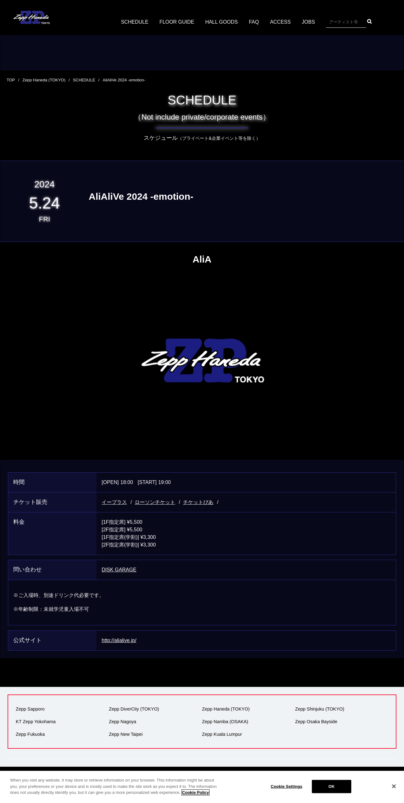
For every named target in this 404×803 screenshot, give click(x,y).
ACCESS (280, 22)
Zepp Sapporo (30, 708)
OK (331, 786)
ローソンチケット (155, 502)
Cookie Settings (286, 786)
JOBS (308, 22)
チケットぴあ (198, 502)
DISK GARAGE (119, 569)
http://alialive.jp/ (119, 640)
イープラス (114, 502)
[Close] (394, 786)
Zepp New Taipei (126, 734)
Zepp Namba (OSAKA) (225, 721)
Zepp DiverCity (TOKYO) (134, 708)
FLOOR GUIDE (176, 22)
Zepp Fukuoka (30, 734)
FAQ (254, 22)
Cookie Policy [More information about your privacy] (195, 792)
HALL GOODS (221, 22)
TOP (11, 80)
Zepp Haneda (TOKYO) (43, 80)
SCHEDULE (134, 22)
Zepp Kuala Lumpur (222, 734)
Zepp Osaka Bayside (316, 721)
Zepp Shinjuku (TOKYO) (319, 708)
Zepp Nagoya (122, 721)
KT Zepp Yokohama (36, 721)
